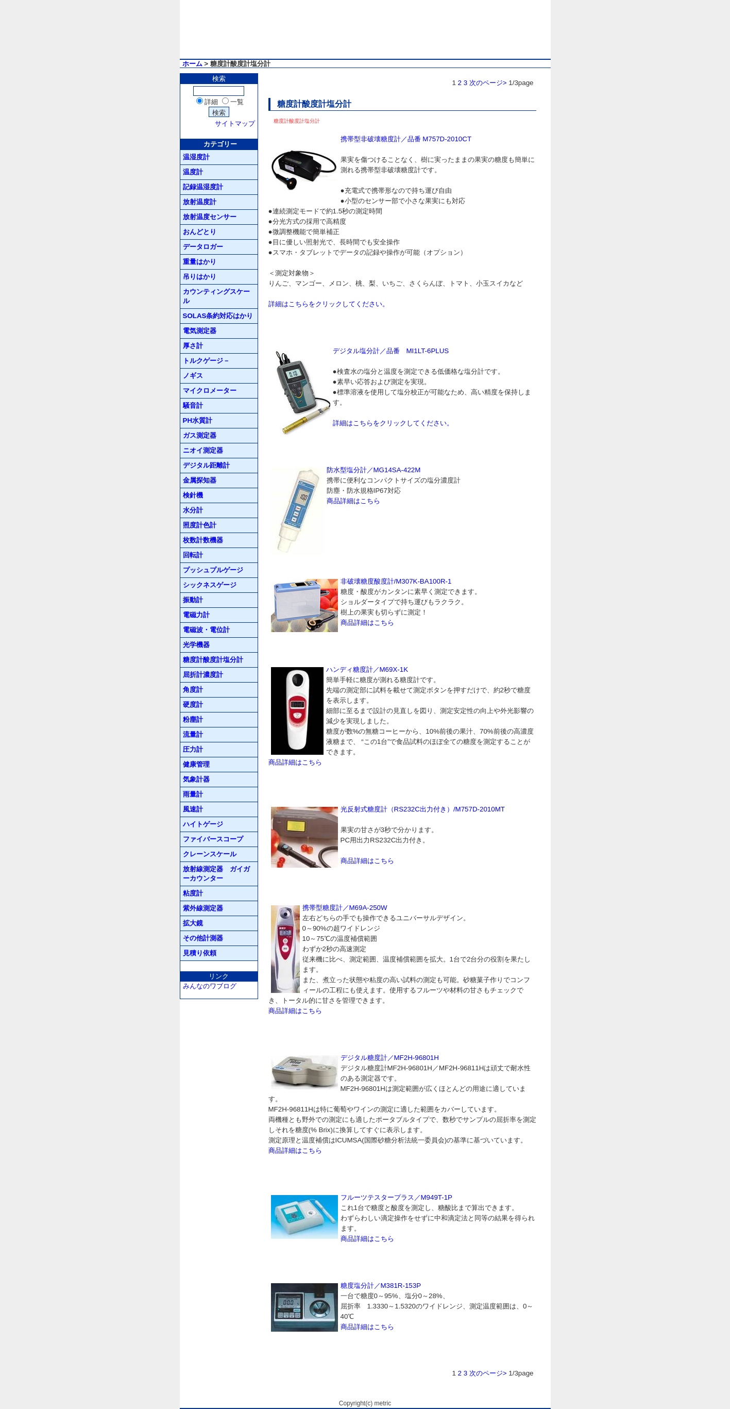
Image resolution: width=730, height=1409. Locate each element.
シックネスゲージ (209, 585)
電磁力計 (196, 615)
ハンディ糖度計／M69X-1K (367, 669)
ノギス (193, 375)
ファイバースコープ (213, 839)
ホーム (192, 64)
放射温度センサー (209, 217)
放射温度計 (199, 202)
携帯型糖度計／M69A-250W (344, 907)
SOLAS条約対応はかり (218, 316)
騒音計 (193, 405)
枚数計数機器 (203, 540)
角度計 (193, 689)
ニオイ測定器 (203, 450)
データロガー (203, 247)
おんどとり (199, 232)
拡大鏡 (193, 923)
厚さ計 (193, 346)
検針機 (193, 495)
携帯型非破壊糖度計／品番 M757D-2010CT (406, 139)
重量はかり (199, 262)
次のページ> (488, 83)
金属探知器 (199, 480)
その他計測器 (203, 938)
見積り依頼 (199, 953)
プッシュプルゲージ (213, 570)
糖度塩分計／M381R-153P (381, 1285)
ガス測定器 (199, 435)
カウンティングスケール (216, 296)
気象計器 (196, 779)
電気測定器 (199, 331)
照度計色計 (199, 525)
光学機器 (196, 645)
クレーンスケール (209, 854)
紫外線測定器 (203, 908)
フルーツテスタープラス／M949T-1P (397, 1197)
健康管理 (196, 764)
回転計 (193, 555)
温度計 (193, 172)
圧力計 (193, 749)
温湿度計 (196, 157)
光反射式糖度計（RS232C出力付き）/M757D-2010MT (423, 809)
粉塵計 (193, 719)
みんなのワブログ (209, 986)
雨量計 (193, 794)
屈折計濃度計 (203, 674)
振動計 (193, 600)
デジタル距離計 (206, 465)
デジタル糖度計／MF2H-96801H (390, 1058)
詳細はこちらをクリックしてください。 (328, 304)
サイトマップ (235, 123)
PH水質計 (198, 420)
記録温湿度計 (203, 187)
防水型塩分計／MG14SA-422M (374, 470)
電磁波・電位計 (206, 630)
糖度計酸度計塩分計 (213, 660)
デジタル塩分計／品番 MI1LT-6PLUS (391, 351)
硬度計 (193, 704)
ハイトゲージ (203, 824)
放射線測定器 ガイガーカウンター (216, 873)
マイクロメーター (209, 390)
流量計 (193, 734)
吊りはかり (199, 276)
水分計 (193, 510)
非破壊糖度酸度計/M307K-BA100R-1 (396, 581)
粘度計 (193, 893)
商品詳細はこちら (353, 501)
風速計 (193, 809)
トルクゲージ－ (206, 360)
